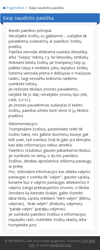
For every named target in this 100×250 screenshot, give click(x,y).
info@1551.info (60, 245)
